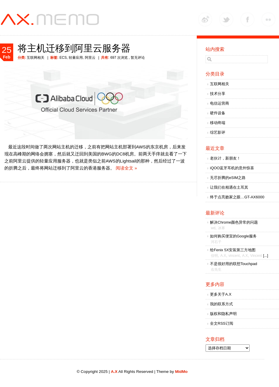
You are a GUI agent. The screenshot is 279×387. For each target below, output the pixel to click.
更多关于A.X (220, 294)
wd (213, 228)
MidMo (181, 371)
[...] (265, 256)
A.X (223, 256)
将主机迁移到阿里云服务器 (74, 48)
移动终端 (217, 122)
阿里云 (90, 58)
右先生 (216, 269)
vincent (234, 256)
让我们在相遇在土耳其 (229, 187)
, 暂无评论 (136, 58)
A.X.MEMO (51, 20)
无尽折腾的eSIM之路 (228, 177)
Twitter (226, 19)
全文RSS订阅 (221, 323)
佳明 (214, 256)
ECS (63, 58)
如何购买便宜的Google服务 (233, 236)
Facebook (247, 19)
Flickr (268, 19)
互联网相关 (35, 58)
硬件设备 (217, 113)
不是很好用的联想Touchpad (233, 264)
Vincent (256, 256)
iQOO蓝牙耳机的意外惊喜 (232, 168)
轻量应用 (76, 58)
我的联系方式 (221, 304)
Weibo (205, 19)
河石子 (216, 242)
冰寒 (221, 228)
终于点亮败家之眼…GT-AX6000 (237, 197)
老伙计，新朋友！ (225, 158)
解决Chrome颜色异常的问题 (234, 222)
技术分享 (217, 93)
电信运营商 (219, 103)
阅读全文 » (126, 167)
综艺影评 (217, 132)
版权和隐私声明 (223, 313)
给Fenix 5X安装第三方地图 (233, 250)
